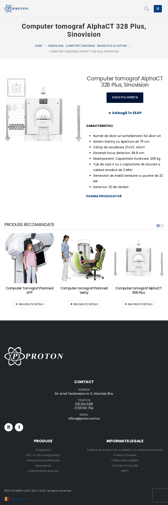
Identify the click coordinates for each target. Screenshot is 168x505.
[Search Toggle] (146, 8)
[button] (158, 225)
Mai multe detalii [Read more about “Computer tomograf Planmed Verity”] (86, 304)
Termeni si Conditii (125, 465)
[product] (29, 258)
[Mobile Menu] (158, 8)
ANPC (125, 471)
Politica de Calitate (125, 460)
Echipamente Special (43, 471)
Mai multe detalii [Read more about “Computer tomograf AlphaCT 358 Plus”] (140, 304)
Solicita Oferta (125, 97)
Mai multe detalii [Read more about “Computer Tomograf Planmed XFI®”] (31, 304)
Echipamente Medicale (43, 460)
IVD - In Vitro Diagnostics (43, 455)
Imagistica (43, 450)
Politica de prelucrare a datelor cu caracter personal (125, 450)
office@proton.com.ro (84, 418)
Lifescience (43, 465)
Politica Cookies (125, 455)
